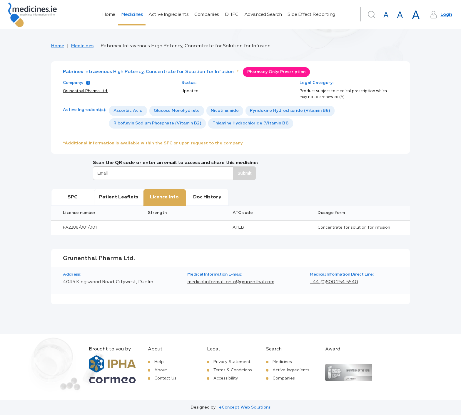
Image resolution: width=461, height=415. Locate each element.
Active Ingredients (168, 14)
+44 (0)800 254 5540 (334, 282)
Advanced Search (263, 14)
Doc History (207, 197)
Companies (206, 14)
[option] (128, 111)
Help (159, 362)
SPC (72, 197)
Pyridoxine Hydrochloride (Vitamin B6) (290, 111)
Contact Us (165, 378)
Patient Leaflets (118, 197)
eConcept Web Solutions (244, 407)
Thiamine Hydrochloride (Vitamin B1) (251, 123)
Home (108, 14)
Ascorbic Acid (128, 111)
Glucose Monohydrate (177, 111)
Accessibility (225, 378)
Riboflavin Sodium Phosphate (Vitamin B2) (157, 123)
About (160, 370)
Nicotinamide (225, 111)
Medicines (132, 14)
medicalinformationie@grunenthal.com (230, 282)
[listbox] (253, 117)
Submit (244, 173)
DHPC (231, 14)
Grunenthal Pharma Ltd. (85, 91)
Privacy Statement (231, 362)
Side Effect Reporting (311, 14)
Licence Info (164, 197)
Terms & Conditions (232, 370)
